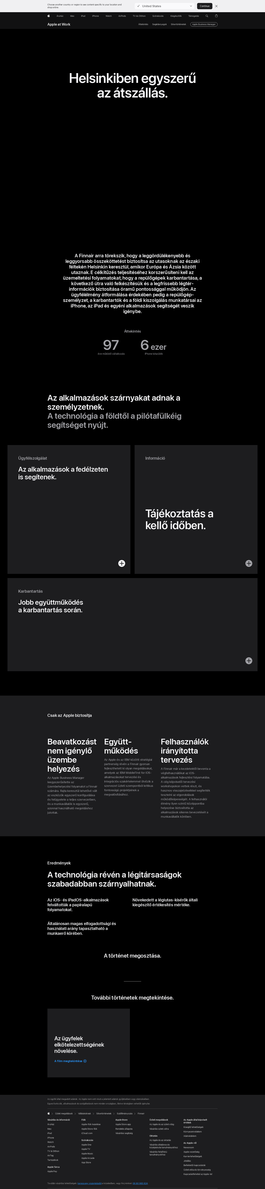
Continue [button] (205, 6)
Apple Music (87, 1153)
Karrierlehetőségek (193, 1156)
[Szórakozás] (158, 16)
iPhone (50, 1138)
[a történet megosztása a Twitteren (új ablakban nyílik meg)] (127, 968)
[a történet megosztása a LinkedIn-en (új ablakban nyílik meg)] (116, 968)
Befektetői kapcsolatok (195, 1165)
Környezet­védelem (193, 1131)
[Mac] (72, 16)
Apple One (86, 1145)
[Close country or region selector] (216, 6)
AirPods (51, 1146)
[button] (164, 6)
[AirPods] (122, 16)
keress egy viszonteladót (89, 1183)
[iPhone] (95, 16)
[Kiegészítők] (176, 16)
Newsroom (189, 1147)
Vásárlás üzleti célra (159, 1129)
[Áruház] (60, 16)
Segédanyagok (159, 24)
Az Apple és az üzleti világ (162, 1124)
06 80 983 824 (140, 1183)
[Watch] (108, 16)
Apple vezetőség (191, 1152)
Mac (49, 1129)
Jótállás (187, 1161)
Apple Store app (123, 1124)
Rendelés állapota (123, 1129)
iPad (49, 1133)
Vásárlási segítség (124, 1133)
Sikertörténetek (178, 24)
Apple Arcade (87, 1158)
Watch (50, 1142)
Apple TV (85, 1149)
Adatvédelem (190, 1136)
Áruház (50, 1124)
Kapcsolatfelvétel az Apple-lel (198, 1174)
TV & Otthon (53, 1151)
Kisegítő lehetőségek (194, 1127)
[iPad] (83, 16)
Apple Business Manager (204, 24)
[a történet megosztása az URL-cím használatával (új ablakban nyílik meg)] (148, 968)
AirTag (50, 1155)
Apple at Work (58, 24)
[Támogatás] (193, 16)
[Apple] (48, 16)
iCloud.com (86, 1133)
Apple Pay (52, 1171)
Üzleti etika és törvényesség (197, 1170)
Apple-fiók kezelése (91, 1124)
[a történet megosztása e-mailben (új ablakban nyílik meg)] (137, 968)
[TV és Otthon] (139, 16)
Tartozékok (52, 1160)
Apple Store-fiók (89, 1129)
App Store (86, 1162)
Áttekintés (143, 24)
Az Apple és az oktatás (160, 1140)
